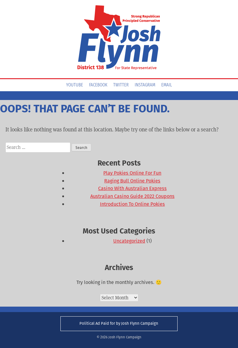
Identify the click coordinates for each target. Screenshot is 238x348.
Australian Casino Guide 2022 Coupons (132, 196)
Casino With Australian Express (132, 188)
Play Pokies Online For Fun (132, 172)
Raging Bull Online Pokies (132, 180)
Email (166, 85)
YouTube (74, 85)
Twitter (121, 85)
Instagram (145, 85)
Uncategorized (129, 240)
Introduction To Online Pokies (132, 204)
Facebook (98, 85)
